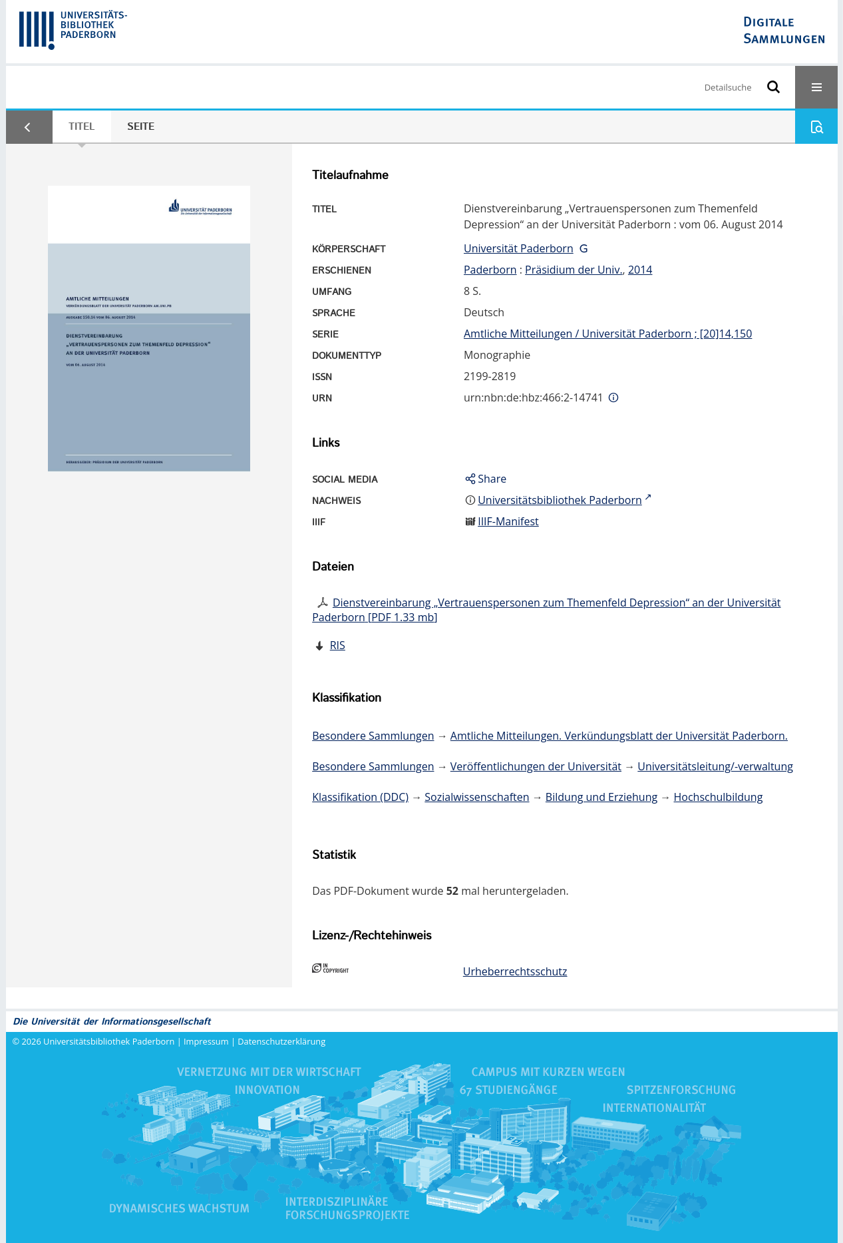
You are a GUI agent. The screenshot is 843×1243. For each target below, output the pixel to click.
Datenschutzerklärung (281, 1041)
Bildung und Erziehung (601, 797)
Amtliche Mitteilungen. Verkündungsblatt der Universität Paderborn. (619, 735)
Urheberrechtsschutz (515, 971)
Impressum (206, 1041)
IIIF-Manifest (508, 521)
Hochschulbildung (718, 797)
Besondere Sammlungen (373, 735)
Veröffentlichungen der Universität (535, 766)
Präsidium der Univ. (574, 269)
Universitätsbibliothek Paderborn (108, 1041)
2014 (640, 269)
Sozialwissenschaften (476, 797)
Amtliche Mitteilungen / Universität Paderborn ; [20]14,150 (608, 333)
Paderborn (490, 269)
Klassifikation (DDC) (360, 797)
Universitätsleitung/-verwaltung (715, 766)
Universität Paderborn (519, 248)
